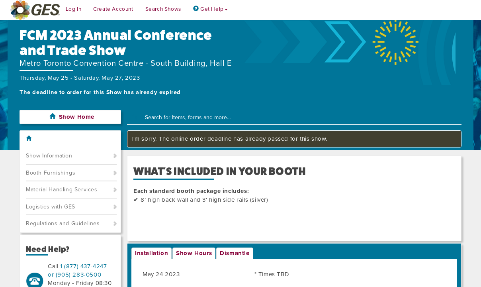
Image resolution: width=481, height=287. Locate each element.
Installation (151, 253)
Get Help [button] (210, 9)
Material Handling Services (62, 189)
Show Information (49, 155)
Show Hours (194, 253)
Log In (74, 9)
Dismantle (234, 253)
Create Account (113, 9)
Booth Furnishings (50, 172)
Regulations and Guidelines (63, 223)
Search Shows (163, 9)
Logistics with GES (50, 206)
